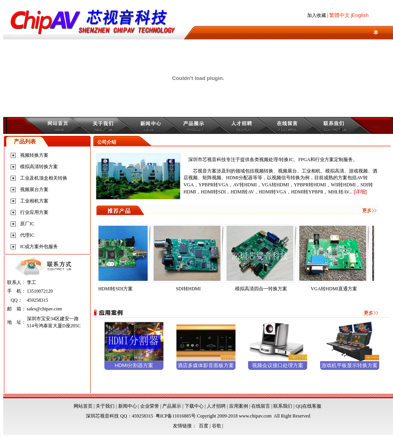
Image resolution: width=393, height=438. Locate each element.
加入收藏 (316, 15)
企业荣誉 (149, 406)
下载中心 (194, 406)
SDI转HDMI (190, 288)
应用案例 (238, 406)
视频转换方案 (34, 155)
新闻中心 (127, 406)
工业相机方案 (34, 201)
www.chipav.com (255, 416)
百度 (203, 426)
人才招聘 (216, 406)
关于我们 (105, 406)
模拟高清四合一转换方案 (264, 288)
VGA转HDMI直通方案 (336, 288)
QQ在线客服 (308, 406)
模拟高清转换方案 (39, 166)
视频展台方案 (34, 189)
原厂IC (27, 223)
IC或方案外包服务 (39, 246)
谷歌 (216, 426)
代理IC (27, 235)
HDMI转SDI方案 (118, 288)
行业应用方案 (34, 212)
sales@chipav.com (44, 309)
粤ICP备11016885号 (176, 416)
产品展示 (171, 406)
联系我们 (282, 406)
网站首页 (83, 406)
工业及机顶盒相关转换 (43, 178)
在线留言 (260, 406)
